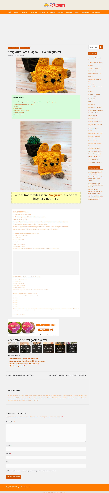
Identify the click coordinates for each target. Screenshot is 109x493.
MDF (89, 91)
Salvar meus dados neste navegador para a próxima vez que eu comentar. (32, 471)
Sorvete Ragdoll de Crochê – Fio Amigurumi (24, 363)
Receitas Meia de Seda (94, 143)
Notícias (90, 99)
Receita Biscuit (92, 116)
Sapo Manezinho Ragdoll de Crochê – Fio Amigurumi (27, 361)
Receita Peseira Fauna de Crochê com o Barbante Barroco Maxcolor (95, 197)
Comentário (10, 422)
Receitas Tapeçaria (93, 154)
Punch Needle (92, 113)
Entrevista (91, 71)
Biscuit (77, 12)
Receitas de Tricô (93, 133)
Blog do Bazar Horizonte (23, 487)
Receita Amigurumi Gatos (19, 366)
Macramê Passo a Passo (95, 87)
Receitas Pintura (93, 148)
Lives (89, 84)
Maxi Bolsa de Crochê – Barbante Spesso (20, 375)
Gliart (90, 76)
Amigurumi (24, 12)
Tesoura (15, 117)
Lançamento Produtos (94, 79)
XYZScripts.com (63, 492)
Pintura (42, 12)
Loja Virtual (96, 12)
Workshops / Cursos (94, 162)
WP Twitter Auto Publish (48, 492)
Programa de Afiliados (94, 110)
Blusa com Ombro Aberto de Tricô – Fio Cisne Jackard (67, 375)
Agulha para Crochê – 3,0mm (21, 110)
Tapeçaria (69, 12)
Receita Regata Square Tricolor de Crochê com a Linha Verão (95, 185)
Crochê (16, 12)
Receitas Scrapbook (93, 151)
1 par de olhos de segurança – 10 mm (23, 104)
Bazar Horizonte (20, 55)
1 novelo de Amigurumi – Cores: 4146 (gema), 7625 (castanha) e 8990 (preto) (34, 102)
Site (7, 462)
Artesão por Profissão (94, 62)
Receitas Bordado (93, 121)
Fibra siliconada (17, 108)
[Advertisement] (54, 32)
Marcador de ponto (18, 115)
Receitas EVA (92, 141)
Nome (8, 445)
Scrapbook (85, 12)
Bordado (34, 12)
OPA (89, 101)
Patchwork (51, 12)
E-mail (8, 454)
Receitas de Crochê (25, 47)
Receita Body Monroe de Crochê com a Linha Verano (95, 178)
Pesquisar (101, 47)
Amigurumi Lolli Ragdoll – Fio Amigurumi (24, 359)
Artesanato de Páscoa (94, 58)
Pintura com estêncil (94, 107)
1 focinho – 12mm (18, 106)
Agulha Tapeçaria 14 (18, 113)
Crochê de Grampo (93, 68)
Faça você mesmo (93, 74)
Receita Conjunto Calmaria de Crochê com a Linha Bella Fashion (95, 191)
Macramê (60, 12)
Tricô (9, 12)
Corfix (90, 65)
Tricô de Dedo (92, 159)
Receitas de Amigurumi (13, 47)
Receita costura (92, 118)
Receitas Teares (92, 156)
